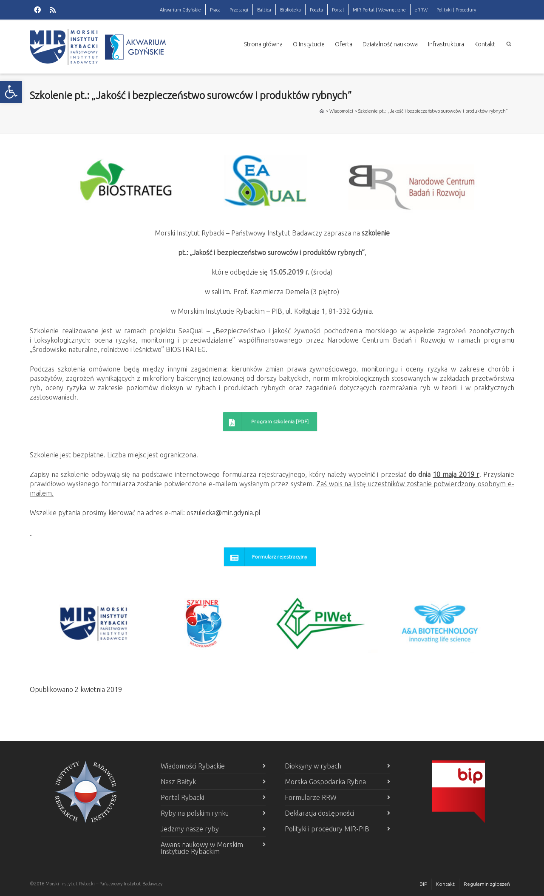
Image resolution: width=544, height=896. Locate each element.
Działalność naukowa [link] (390, 44)
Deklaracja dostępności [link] (319, 813)
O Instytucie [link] (309, 44)
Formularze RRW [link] (311, 797)
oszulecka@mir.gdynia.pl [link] (224, 512)
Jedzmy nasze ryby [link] (190, 829)
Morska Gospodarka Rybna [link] (325, 781)
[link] (11, 92)
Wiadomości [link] (341, 110)
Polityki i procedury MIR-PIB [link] (327, 829)
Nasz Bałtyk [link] (178, 781)
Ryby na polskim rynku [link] (195, 813)
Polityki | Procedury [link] (456, 9)
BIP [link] (423, 884)
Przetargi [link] (239, 9)
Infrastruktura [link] (446, 44)
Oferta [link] (343, 44)
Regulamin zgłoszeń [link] (487, 884)
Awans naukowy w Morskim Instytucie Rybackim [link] (202, 848)
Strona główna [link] (263, 44)
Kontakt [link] (484, 44)
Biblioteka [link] (290, 9)
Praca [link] (215, 9)
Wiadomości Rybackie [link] (193, 766)
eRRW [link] (421, 9)
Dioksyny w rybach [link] (313, 766)
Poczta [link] (316, 9)
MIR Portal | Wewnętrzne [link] (379, 9)
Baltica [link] (264, 9)
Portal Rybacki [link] (182, 797)
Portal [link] (338, 9)
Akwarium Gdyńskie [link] (180, 9)
